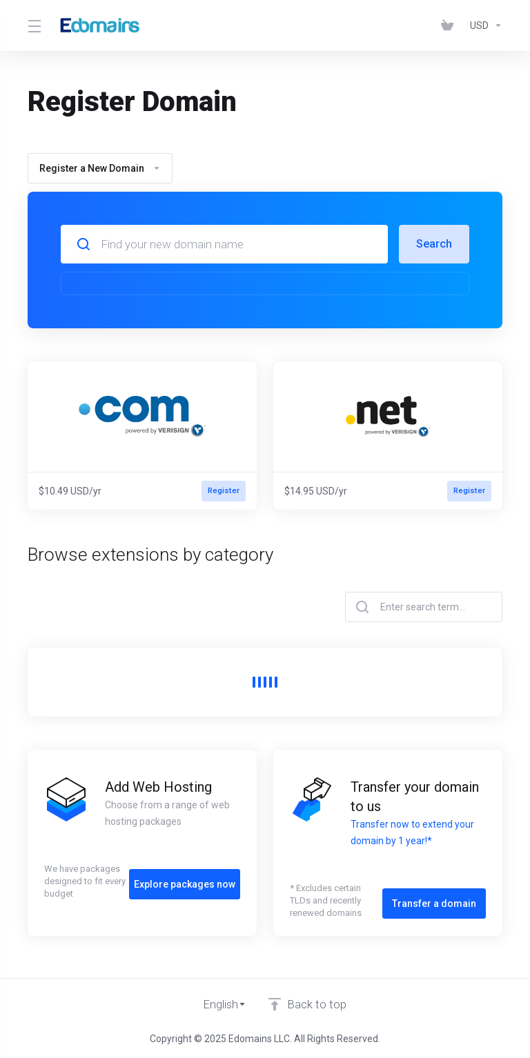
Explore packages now (184, 878)
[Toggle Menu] (33, 25)
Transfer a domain (434, 897)
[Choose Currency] (483, 25)
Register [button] (223, 491)
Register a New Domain (100, 168)
